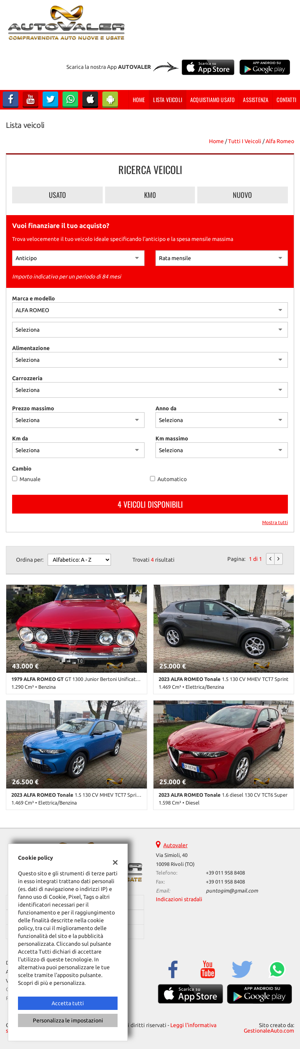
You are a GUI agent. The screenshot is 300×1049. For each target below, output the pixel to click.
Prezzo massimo (33, 408)
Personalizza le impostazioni (68, 1020)
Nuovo (242, 195)
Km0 (150, 195)
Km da (20, 438)
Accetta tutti (68, 1003)
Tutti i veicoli (244, 141)
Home (139, 99)
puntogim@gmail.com (232, 891)
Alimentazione (31, 348)
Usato (57, 195)
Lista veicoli (167, 99)
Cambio (22, 468)
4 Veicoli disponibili (150, 504)
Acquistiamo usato (212, 99)
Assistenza (255, 99)
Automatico (172, 479)
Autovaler (175, 845)
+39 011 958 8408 (225, 873)
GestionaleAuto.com (269, 1030)
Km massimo (171, 438)
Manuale (30, 479)
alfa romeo (280, 141)
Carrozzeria (27, 378)
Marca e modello (33, 298)
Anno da (166, 408)
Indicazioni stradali (179, 899)
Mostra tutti (275, 522)
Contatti (286, 99)
